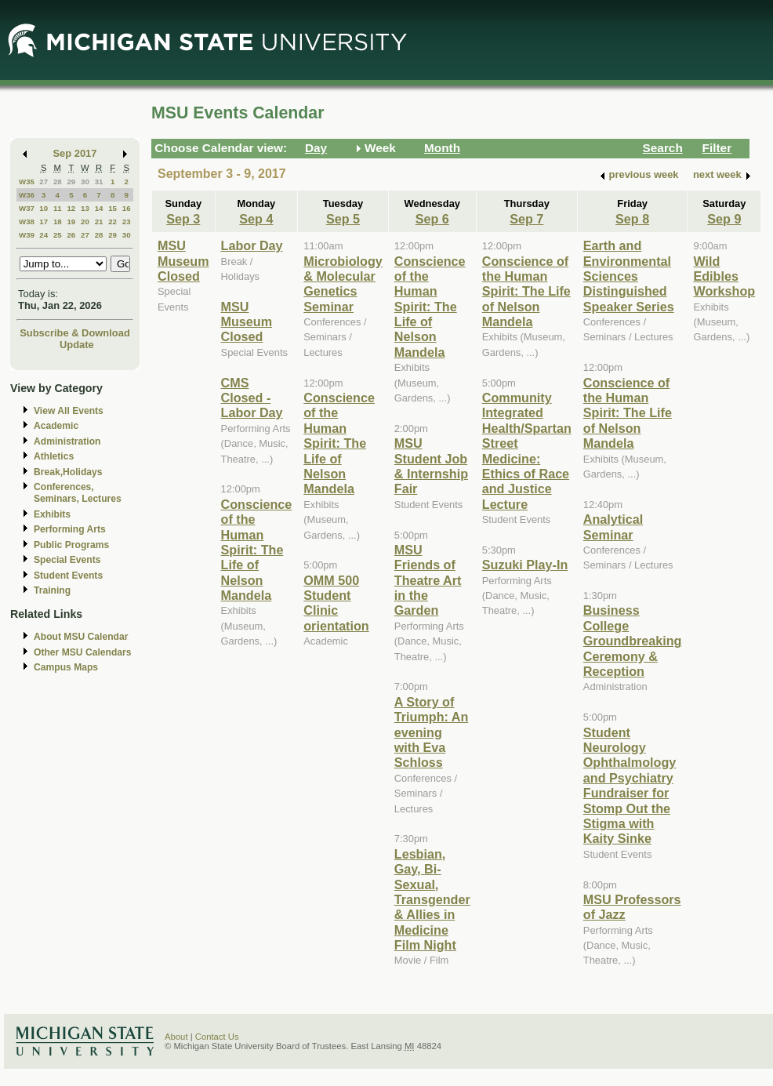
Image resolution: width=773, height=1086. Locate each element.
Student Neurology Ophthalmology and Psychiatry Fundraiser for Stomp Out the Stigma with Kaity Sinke (629, 785)
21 (99, 221)
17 (43, 221)
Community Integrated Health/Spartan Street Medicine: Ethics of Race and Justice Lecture (527, 450)
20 (85, 221)
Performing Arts (70, 529)
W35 (26, 181)
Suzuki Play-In (525, 565)
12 (71, 208)
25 (57, 235)
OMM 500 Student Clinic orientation (335, 603)
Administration (67, 441)
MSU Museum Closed (183, 260)
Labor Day (252, 245)
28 (57, 181)
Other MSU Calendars (83, 652)
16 (126, 208)
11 (57, 208)
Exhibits (52, 514)
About (176, 1036)
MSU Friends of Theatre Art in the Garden (428, 580)
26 (71, 235)
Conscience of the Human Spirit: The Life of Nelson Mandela (256, 549)
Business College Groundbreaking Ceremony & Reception (632, 640)
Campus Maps (66, 667)
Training (52, 590)
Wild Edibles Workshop (724, 276)
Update (77, 344)
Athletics (54, 456)
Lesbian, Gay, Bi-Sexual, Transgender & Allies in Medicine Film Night (432, 899)
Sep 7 (526, 219)
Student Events (68, 575)
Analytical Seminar (613, 526)
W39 (26, 235)
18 (57, 221)
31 (99, 181)
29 (71, 181)
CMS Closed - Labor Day (252, 398)
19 (71, 221)
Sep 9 (724, 219)
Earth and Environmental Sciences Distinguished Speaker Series (628, 276)
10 (43, 208)
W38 (26, 221)
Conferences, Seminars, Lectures (78, 492)
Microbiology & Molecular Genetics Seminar (343, 284)
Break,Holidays (68, 472)
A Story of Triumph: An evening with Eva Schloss (431, 732)
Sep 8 (632, 219)
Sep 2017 (75, 153)
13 (85, 208)
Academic (56, 425)
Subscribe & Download (75, 333)
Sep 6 (432, 219)
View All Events (68, 410)
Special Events (67, 559)
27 (43, 181)
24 (43, 235)
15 (112, 208)
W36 (26, 195)
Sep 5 (343, 219)
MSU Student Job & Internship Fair (431, 466)
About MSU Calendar (81, 636)
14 (99, 208)
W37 (26, 208)
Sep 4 (256, 219)
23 (126, 221)
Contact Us (217, 1036)
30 (85, 181)
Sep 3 (183, 219)
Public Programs (71, 544)
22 (112, 221)
